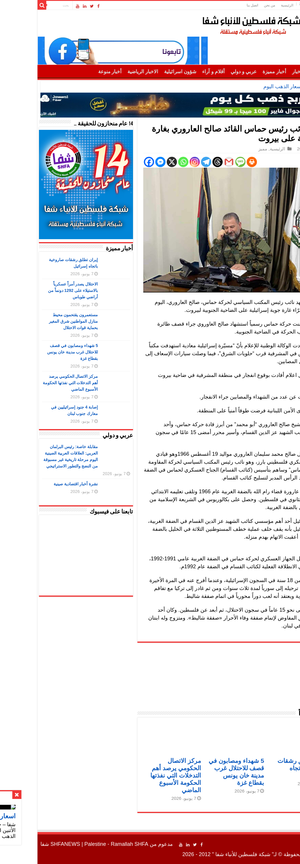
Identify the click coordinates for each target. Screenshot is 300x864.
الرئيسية (251, 5)
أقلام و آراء (177, 71)
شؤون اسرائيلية (144, 71)
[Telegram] (170, 162)
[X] (136, 162)
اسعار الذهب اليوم (247, 86)
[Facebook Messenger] (124, 162)
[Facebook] (113, 162)
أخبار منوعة (74, 71)
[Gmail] (193, 162)
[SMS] (204, 162)
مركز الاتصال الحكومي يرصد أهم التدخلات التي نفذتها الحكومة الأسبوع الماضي (139, 775)
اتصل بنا (216, 5)
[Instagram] (159, 162)
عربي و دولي (208, 71)
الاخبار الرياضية (106, 71)
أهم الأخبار (266, 71)
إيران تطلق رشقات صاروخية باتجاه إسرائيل (266, 768)
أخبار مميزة (238, 71)
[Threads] (181, 162)
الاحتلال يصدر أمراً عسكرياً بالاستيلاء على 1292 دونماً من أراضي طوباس (37, 290)
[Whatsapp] (147, 162)
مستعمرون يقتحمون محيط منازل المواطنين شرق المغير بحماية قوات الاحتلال (37, 321)
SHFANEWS (29, 844)
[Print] (216, 162)
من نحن (233, 5)
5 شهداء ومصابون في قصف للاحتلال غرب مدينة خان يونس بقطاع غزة (36, 352)
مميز (226, 148)
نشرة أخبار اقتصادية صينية (40, 484)
